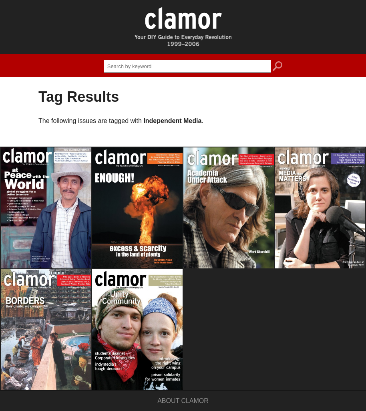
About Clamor (183, 400)
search (277, 67)
